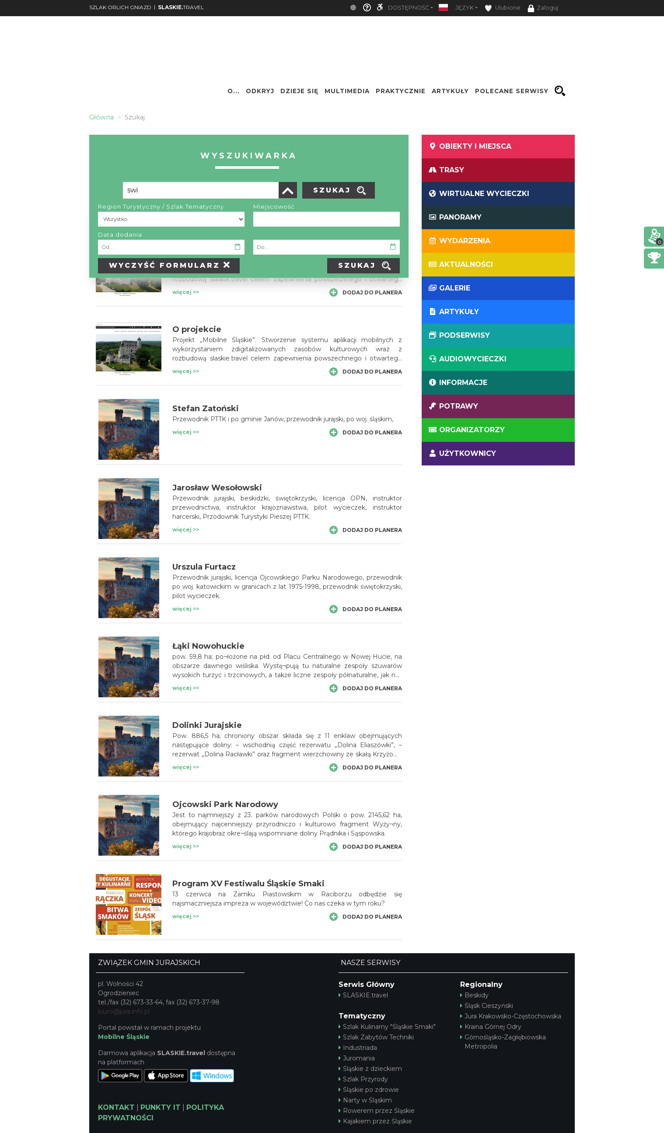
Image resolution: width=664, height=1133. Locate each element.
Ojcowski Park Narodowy (225, 804)
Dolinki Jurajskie (207, 725)
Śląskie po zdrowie (369, 1090)
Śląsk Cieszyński (486, 1006)
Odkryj (260, 90)
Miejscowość (273, 206)
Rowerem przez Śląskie (377, 1111)
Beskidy (474, 995)
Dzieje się (299, 90)
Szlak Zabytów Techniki (376, 1037)
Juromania (357, 1058)
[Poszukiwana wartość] (201, 190)
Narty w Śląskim (365, 1100)
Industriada (358, 1048)
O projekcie (196, 329)
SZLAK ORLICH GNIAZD (120, 7)
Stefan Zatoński (205, 408)
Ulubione (503, 8)
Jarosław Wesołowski (217, 488)
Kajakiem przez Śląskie (375, 1121)
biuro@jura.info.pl (124, 1011)
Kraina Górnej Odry (490, 1027)
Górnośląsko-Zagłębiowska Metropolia (503, 1041)
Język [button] (464, 7)
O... (233, 90)
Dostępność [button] (408, 7)
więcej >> (185, 292)
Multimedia (347, 90)
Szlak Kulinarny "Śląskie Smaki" (387, 1027)
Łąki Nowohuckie (208, 646)
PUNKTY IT (160, 1107)
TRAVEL (181, 7)
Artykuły (450, 90)
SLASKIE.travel (363, 995)
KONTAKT (116, 1107)
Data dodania (120, 234)
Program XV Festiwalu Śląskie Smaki (248, 883)
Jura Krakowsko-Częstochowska (510, 1016)
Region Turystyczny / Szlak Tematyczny (161, 206)
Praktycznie (401, 90)
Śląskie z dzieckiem (370, 1069)
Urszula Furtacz (204, 567)
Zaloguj (543, 8)
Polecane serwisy (512, 90)
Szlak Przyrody (363, 1079)
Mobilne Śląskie (124, 1037)
